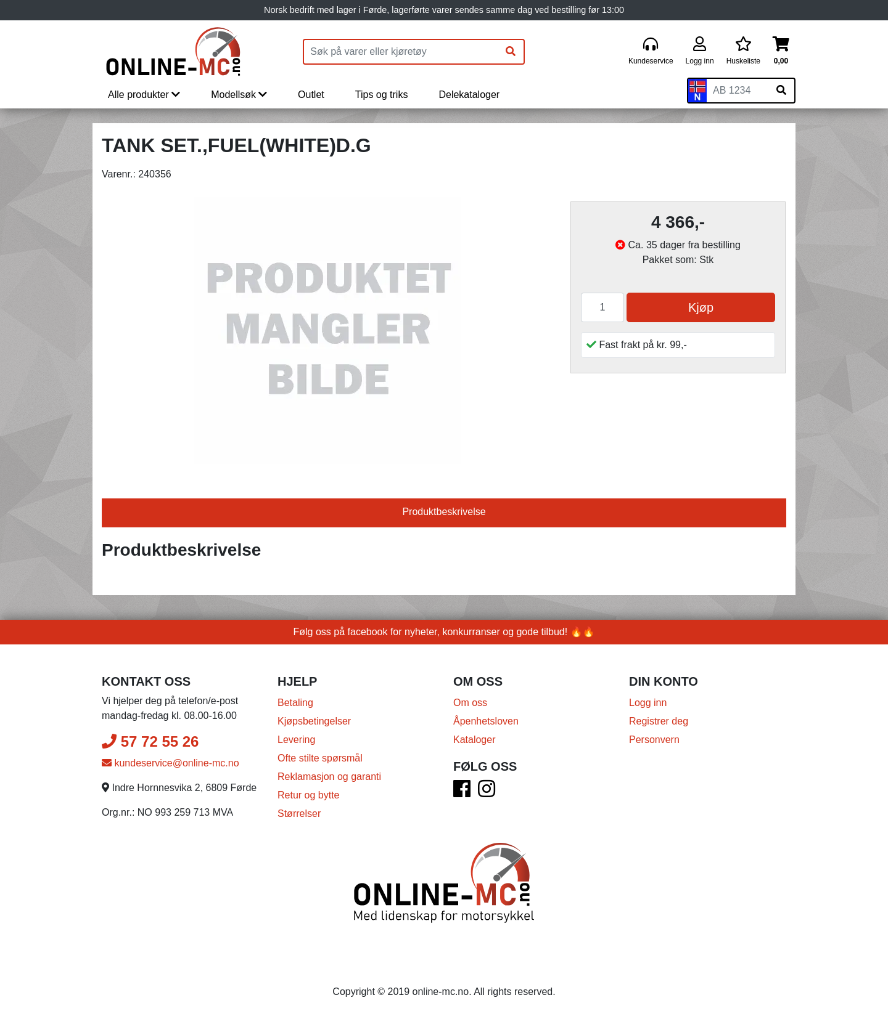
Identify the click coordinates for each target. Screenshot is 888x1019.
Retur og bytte (309, 795)
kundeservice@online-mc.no (170, 763)
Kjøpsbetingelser (314, 721)
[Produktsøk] (401, 51)
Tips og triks (381, 94)
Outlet (311, 94)
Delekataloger (469, 94)
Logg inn (648, 702)
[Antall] (602, 307)
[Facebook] (462, 792)
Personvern (654, 739)
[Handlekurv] (781, 51)
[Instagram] (486, 792)
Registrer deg (658, 721)
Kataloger (474, 739)
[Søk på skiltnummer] (781, 90)
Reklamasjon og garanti (329, 776)
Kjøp (700, 307)
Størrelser (299, 813)
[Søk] (510, 52)
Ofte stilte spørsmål (320, 758)
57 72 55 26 (150, 741)
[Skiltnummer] (737, 90)
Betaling (295, 702)
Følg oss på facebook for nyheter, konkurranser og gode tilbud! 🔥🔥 (444, 632)
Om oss (470, 702)
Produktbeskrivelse (443, 511)
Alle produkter (144, 94)
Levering (296, 739)
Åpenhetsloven (486, 721)
